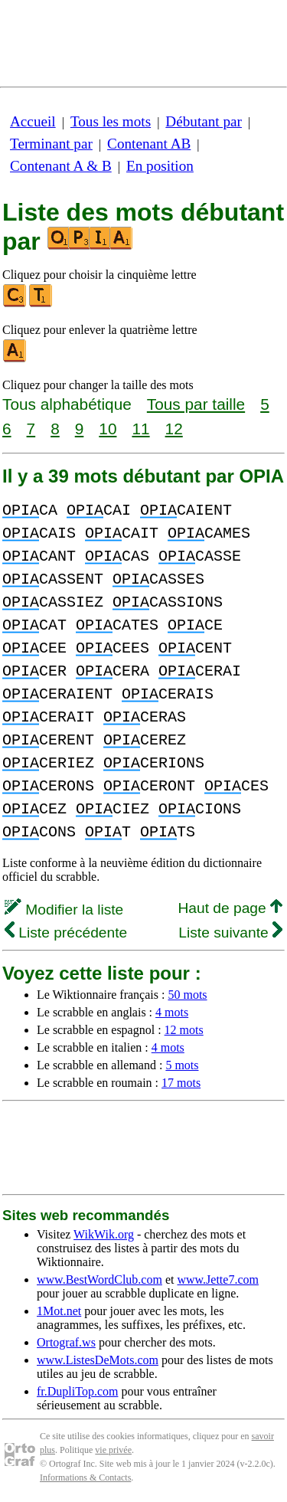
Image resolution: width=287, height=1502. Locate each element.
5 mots (181, 1065)
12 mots (184, 1029)
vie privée (113, 1450)
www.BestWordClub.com (99, 1279)
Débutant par (203, 121)
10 (107, 428)
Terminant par (51, 144)
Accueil (33, 121)
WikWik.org (103, 1234)
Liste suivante (230, 932)
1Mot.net (59, 1310)
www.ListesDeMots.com (97, 1359)
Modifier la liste (64, 910)
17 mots (181, 1082)
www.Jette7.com (218, 1279)
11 (140, 428)
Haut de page (230, 908)
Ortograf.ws (66, 1342)
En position (160, 166)
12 (174, 428)
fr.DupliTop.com (77, 1391)
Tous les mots (110, 121)
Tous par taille (196, 404)
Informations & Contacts (85, 1477)
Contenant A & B (61, 166)
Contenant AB (149, 144)
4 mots (171, 1012)
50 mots (187, 994)
